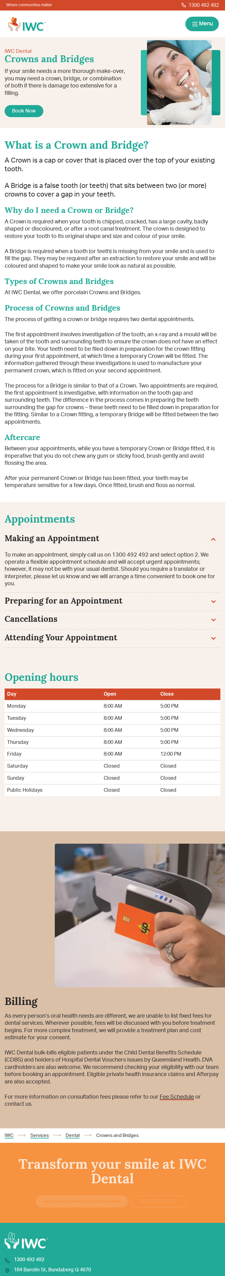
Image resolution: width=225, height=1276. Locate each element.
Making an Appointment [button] (110, 539)
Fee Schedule (177, 1097)
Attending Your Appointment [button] (110, 638)
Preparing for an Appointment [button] (110, 601)
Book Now (24, 110)
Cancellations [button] (110, 620)
